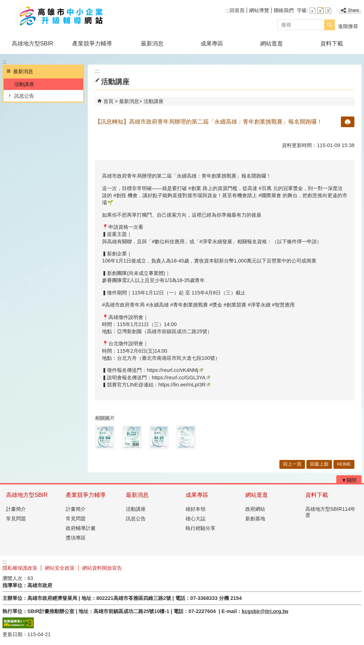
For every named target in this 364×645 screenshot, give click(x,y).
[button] (329, 25)
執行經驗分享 (200, 528)
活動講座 (24, 84)
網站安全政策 (60, 568)
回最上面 (319, 464)
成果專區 (211, 43)
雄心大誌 (195, 518)
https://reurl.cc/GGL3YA (181, 377)
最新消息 (152, 43)
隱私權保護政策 (19, 568)
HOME (344, 464)
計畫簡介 (16, 509)
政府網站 (255, 509)
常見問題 (16, 518)
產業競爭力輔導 (92, 43)
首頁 (108, 101)
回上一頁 (292, 464)
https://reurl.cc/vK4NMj (175, 370)
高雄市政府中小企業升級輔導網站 (62, 17)
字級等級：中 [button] (320, 10)
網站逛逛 (271, 43)
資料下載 (331, 43)
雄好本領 (195, 509)
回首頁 (237, 10)
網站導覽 (259, 10)
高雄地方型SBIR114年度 (330, 512)
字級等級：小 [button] (313, 10)
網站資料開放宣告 (102, 568)
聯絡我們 (284, 10)
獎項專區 (76, 538)
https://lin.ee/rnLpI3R (184, 384)
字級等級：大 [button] (328, 10)
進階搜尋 (348, 26)
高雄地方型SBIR (32, 43)
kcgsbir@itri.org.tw (265, 611)
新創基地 (255, 518)
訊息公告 (24, 96)
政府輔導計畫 (81, 528)
